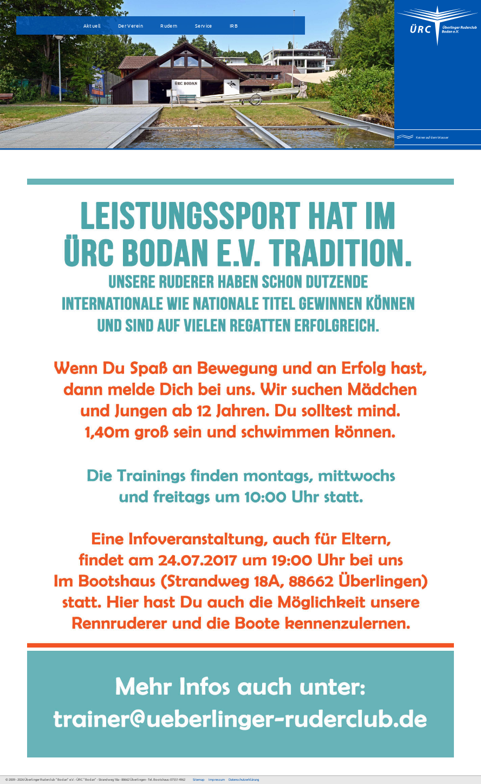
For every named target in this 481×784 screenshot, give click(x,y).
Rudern (169, 25)
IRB (234, 25)
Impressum (217, 779)
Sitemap (199, 779)
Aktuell (92, 25)
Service (203, 25)
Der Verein (130, 25)
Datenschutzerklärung (244, 779)
